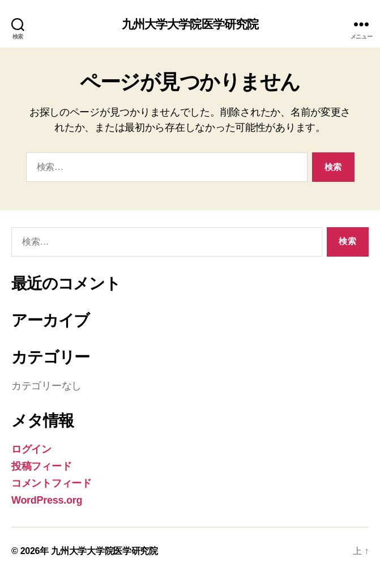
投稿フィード (41, 466)
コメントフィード (51, 483)
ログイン (31, 449)
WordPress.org (46, 500)
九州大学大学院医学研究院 (190, 24)
